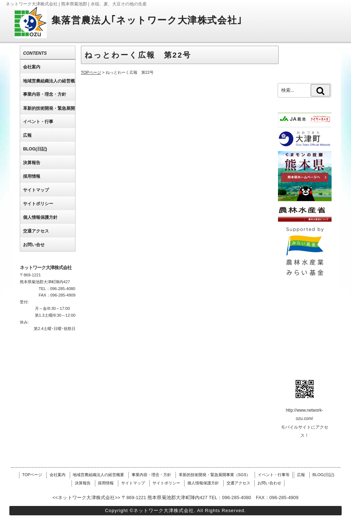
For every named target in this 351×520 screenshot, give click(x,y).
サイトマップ (133, 483)
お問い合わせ (269, 483)
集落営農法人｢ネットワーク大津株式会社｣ (146, 20)
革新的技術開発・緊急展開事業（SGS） (215, 474)
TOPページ (32, 474)
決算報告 (83, 483)
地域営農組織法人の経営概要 (98, 474)
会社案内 (57, 474)
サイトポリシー (166, 483)
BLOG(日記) (323, 474)
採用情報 (106, 483)
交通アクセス (238, 483)
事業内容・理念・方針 (151, 474)
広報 (301, 474)
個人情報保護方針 (203, 483)
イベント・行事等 (274, 474)
